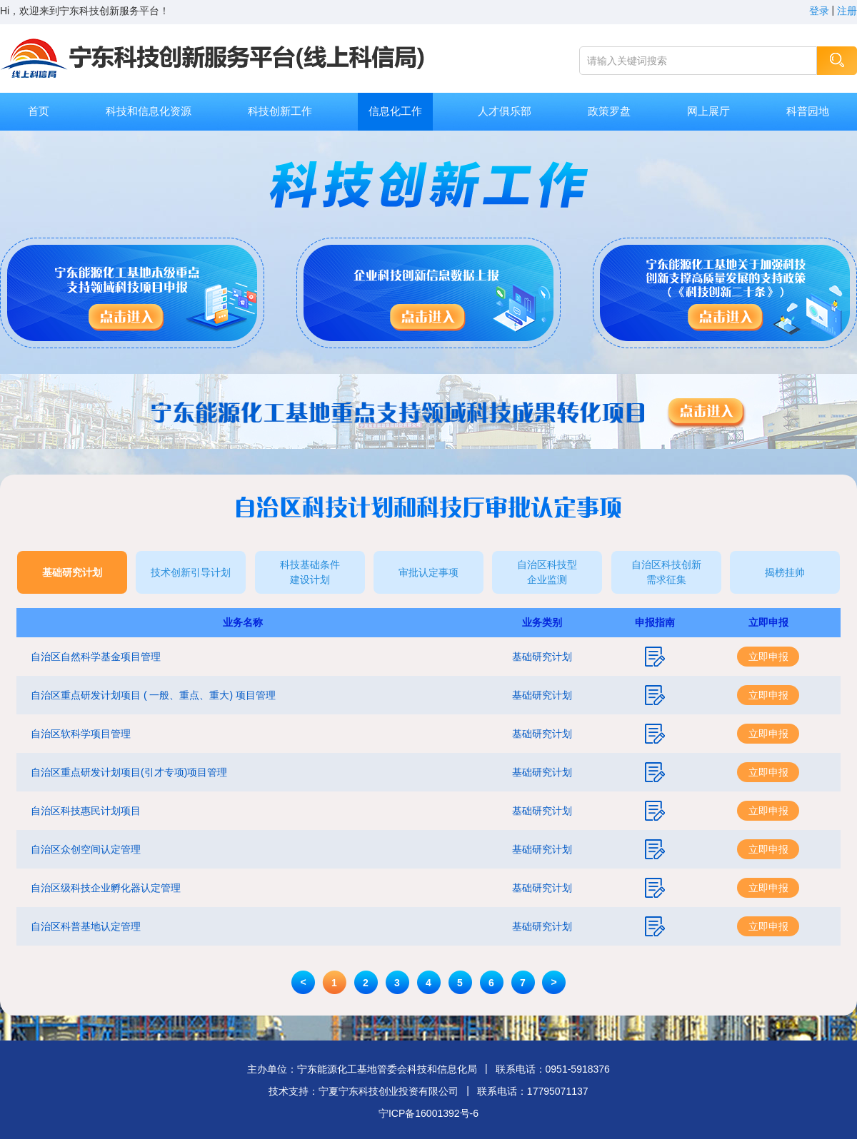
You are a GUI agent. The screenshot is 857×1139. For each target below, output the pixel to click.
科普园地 (807, 111)
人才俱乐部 (504, 111)
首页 (38, 111)
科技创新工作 (280, 111)
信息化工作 (395, 111)
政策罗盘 (609, 111)
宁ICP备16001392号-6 (428, 1113)
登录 (819, 10)
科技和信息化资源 (148, 111)
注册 (847, 10)
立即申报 (768, 656)
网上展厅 (708, 111)
